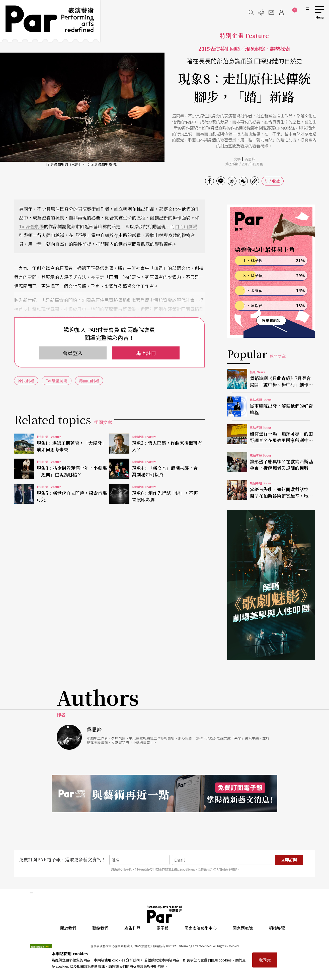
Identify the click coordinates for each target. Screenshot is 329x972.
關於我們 (68, 928)
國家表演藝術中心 (201, 928)
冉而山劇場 (186, 226)
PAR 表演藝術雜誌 (164, 914)
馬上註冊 (146, 352)
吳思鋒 (249, 158)
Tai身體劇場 (31, 226)
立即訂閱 (289, 860)
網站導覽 (277, 928)
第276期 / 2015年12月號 (244, 163)
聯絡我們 (100, 928)
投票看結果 (271, 320)
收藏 (276, 181)
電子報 (162, 928)
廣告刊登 (132, 928)
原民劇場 (26, 380)
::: (307, 8)
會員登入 (73, 352)
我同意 (265, 960)
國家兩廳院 (243, 928)
